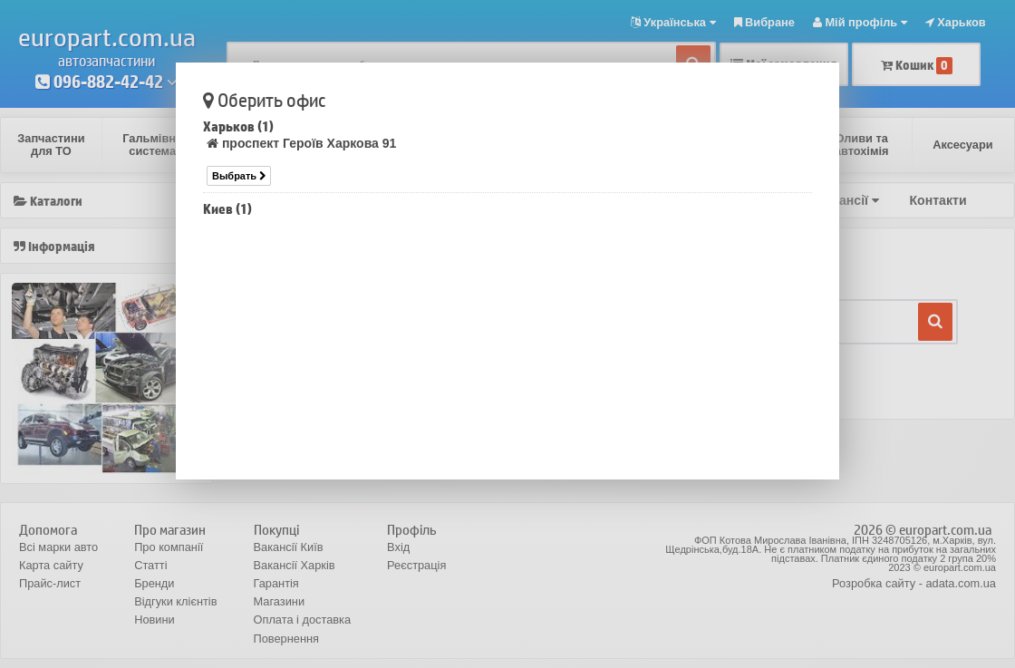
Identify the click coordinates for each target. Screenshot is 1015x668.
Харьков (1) (238, 126)
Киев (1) (227, 208)
